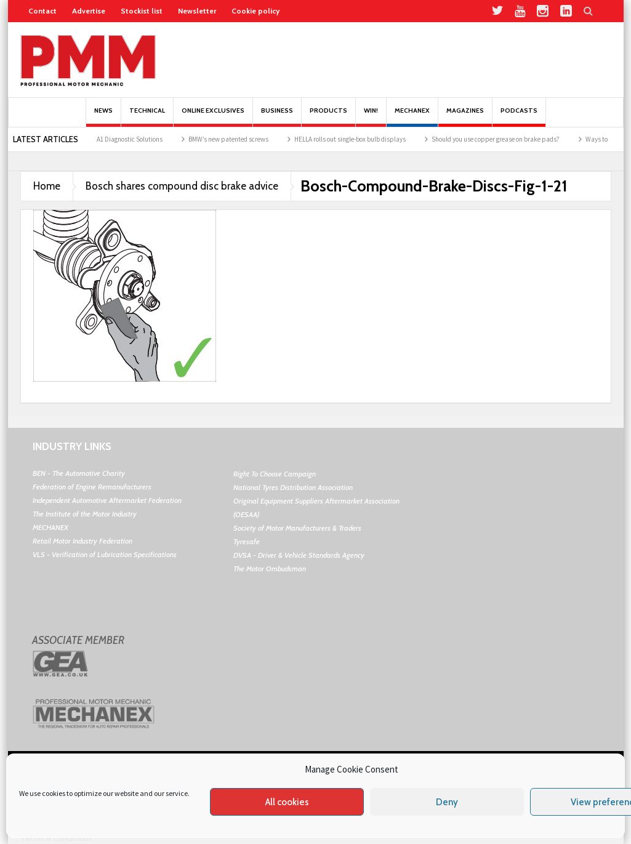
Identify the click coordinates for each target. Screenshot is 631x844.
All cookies (287, 802)
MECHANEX (50, 527)
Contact (42, 10)
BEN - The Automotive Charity (79, 473)
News (103, 117)
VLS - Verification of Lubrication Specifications (105, 554)
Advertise (88, 10)
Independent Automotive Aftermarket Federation (107, 500)
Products (328, 117)
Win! (371, 117)
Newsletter (197, 10)
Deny (447, 802)
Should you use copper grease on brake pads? (503, 139)
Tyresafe (246, 541)
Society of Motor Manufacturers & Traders (297, 528)
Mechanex (412, 117)
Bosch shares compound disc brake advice (182, 186)
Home (46, 186)
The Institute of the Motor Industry (85, 513)
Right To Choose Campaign (274, 473)
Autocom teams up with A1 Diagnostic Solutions (103, 139)
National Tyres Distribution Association (293, 487)
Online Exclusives (213, 117)
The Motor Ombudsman (269, 568)
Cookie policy (255, 10)
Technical (147, 117)
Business (277, 117)
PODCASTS (518, 117)
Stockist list (142, 10)
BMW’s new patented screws (236, 139)
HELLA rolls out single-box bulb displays (357, 139)
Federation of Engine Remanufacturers (92, 486)
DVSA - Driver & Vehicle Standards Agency (298, 555)
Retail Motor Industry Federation (82, 540)
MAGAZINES (465, 117)
